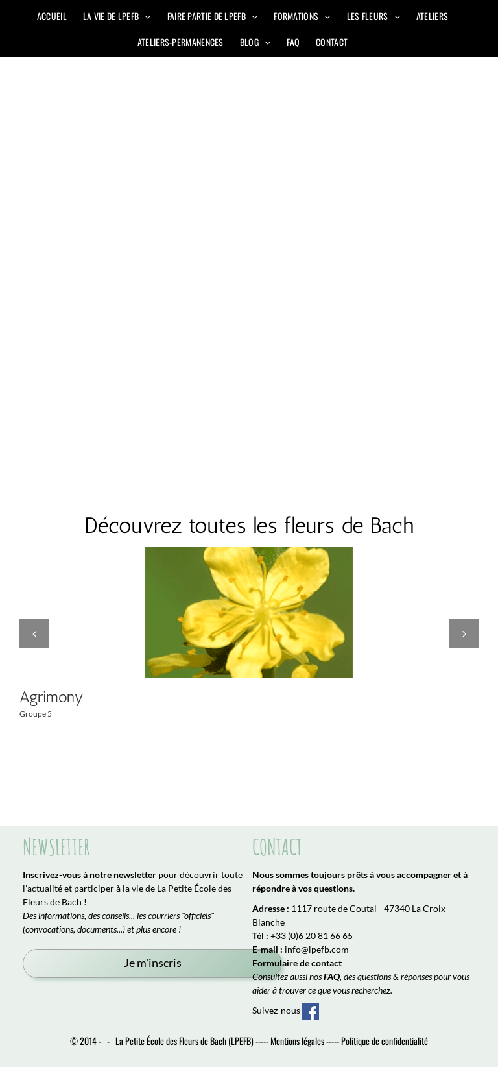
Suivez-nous (285, 1010)
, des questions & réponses (378, 976)
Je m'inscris (153, 963)
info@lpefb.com (317, 949)
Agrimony (51, 696)
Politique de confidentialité (384, 1041)
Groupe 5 (35, 713)
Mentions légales (297, 1041)
